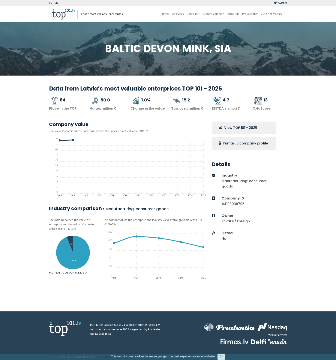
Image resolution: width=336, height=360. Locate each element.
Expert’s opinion (213, 14)
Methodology (122, 357)
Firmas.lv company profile (243, 143)
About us (233, 14)
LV (50, 3)
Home (165, 14)
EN (56, 3)
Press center (250, 14)
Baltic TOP (193, 14)
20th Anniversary (271, 14)
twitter (280, 3)
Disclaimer (104, 357)
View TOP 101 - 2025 (238, 127)
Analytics (178, 14)
